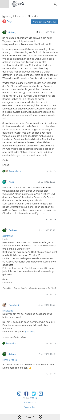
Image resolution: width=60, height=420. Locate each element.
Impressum (30, 402)
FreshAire (12, 230)
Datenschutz (30, 407)
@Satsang (7, 235)
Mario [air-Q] (14, 305)
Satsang (12, 32)
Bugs (9, 21)
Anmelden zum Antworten (44, 22)
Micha (11, 182)
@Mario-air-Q (9, 359)
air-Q (34, 397)
